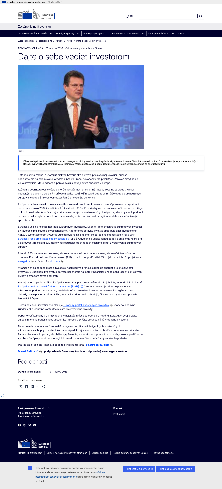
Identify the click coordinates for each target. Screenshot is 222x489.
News (69, 41)
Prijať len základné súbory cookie (175, 469)
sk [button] (130, 16)
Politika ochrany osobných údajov (130, 452)
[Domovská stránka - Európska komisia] (41, 14)
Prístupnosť (119, 414)
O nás (44, 33)
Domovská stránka (29, 33)
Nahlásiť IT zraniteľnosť (30, 452)
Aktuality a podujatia (93, 33)
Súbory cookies (100, 452)
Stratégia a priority (65, 33)
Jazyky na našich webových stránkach (67, 452)
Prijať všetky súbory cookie (139, 469)
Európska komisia (26, 41)
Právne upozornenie (163, 452)
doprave (55, 261)
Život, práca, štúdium (158, 33)
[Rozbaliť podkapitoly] (51, 33)
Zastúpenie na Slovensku (51, 41)
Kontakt (181, 33)
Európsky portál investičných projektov (86, 305)
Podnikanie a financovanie (125, 33)
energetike (24, 261)
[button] (21, 386)
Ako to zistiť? (55, 2)
